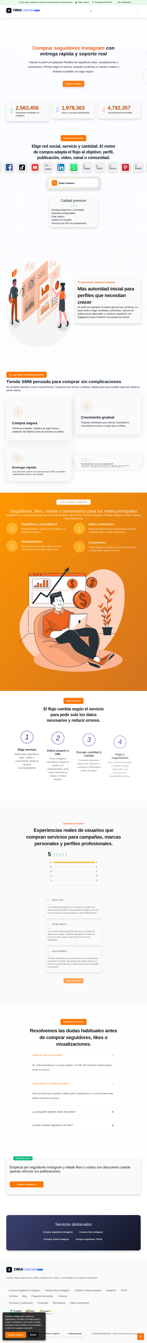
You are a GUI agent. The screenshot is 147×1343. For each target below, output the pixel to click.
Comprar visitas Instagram (56, 1239)
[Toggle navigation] (138, 11)
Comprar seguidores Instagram (58, 1232)
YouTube (13, 1296)
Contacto (62, 1296)
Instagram (111, 1290)
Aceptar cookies (15, 1335)
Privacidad (42, 1303)
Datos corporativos (79, 1303)
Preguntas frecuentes (42, 1296)
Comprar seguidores (26, 1184)
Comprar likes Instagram (91, 1232)
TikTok (124, 1290)
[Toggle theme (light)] (91, 11)
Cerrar (33, 1335)
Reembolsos (59, 1303)
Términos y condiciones (21, 1303)
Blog (24, 1296)
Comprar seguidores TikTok (89, 1239)
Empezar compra (73, 84)
